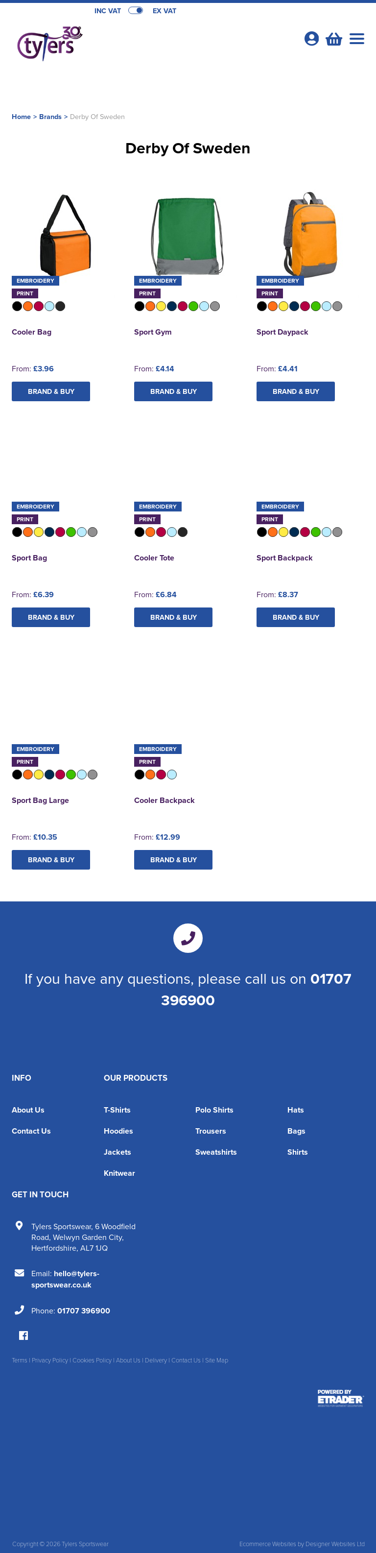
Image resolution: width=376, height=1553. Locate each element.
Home (21, 116)
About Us (28, 1110)
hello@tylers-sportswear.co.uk (65, 1279)
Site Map (216, 1360)
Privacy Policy (50, 1360)
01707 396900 (83, 1310)
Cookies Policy (92, 1360)
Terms (19, 1360)
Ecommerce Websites (267, 1543)
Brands (50, 116)
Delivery (156, 1360)
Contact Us (31, 1131)
